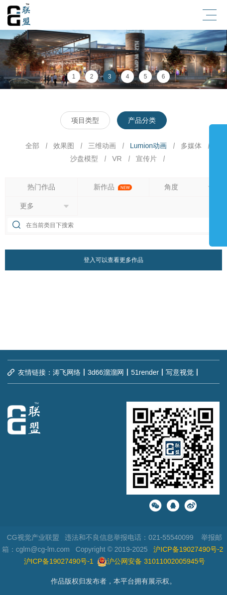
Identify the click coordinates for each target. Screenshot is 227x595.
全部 (32, 146)
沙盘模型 (84, 159)
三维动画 (102, 146)
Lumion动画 (148, 146)
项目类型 (85, 120)
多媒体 (191, 146)
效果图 (63, 146)
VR (116, 159)
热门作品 (41, 187)
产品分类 (142, 120)
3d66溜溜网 (106, 372)
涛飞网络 (67, 372)
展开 (218, 181)
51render (145, 372)
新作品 (113, 187)
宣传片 (146, 159)
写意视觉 (180, 372)
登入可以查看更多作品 (113, 259)
